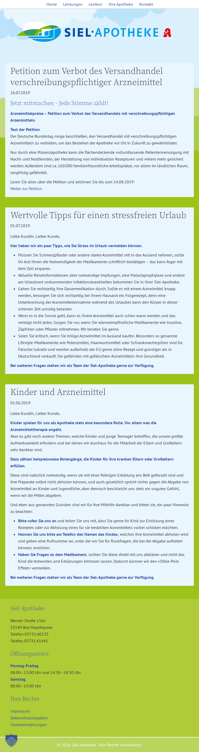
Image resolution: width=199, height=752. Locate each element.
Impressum (20, 711)
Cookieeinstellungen (28, 724)
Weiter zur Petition (26, 188)
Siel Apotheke (99, 32)
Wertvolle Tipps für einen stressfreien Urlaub (98, 215)
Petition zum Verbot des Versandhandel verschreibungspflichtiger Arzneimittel (86, 77)
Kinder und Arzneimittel (58, 392)
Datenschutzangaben (29, 717)
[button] (11, 740)
